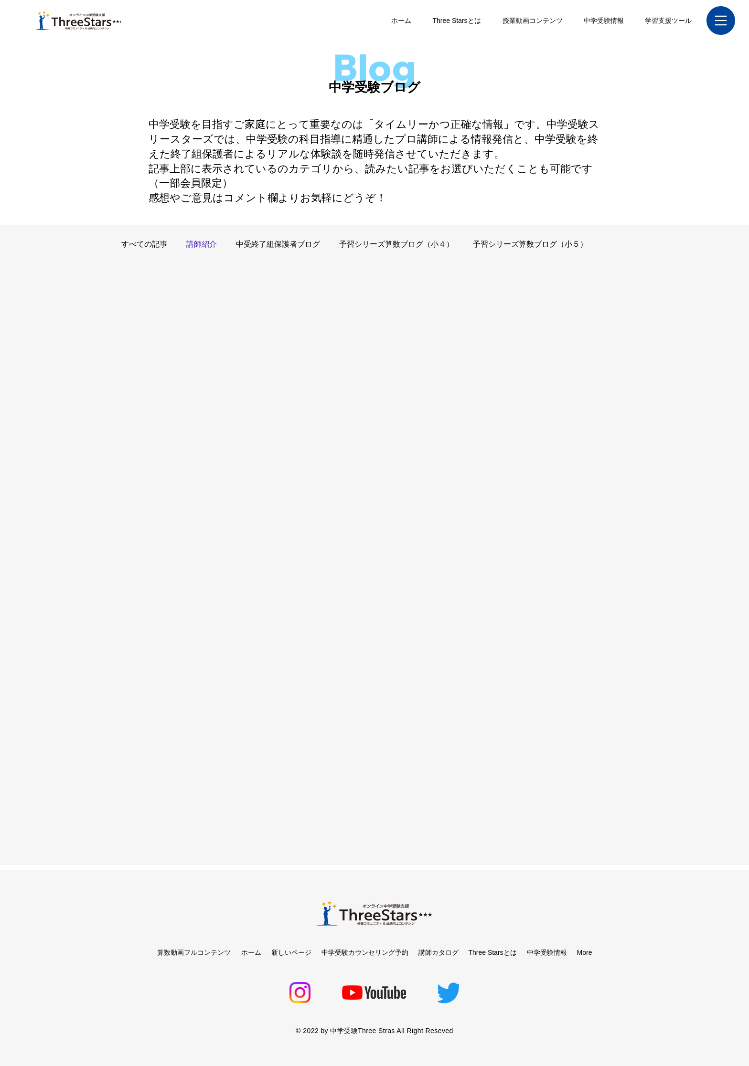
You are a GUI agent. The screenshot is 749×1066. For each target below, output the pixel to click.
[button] (720, 20)
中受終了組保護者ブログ (278, 244)
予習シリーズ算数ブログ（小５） (530, 244)
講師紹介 (201, 244)
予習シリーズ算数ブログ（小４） (396, 244)
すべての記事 (144, 244)
